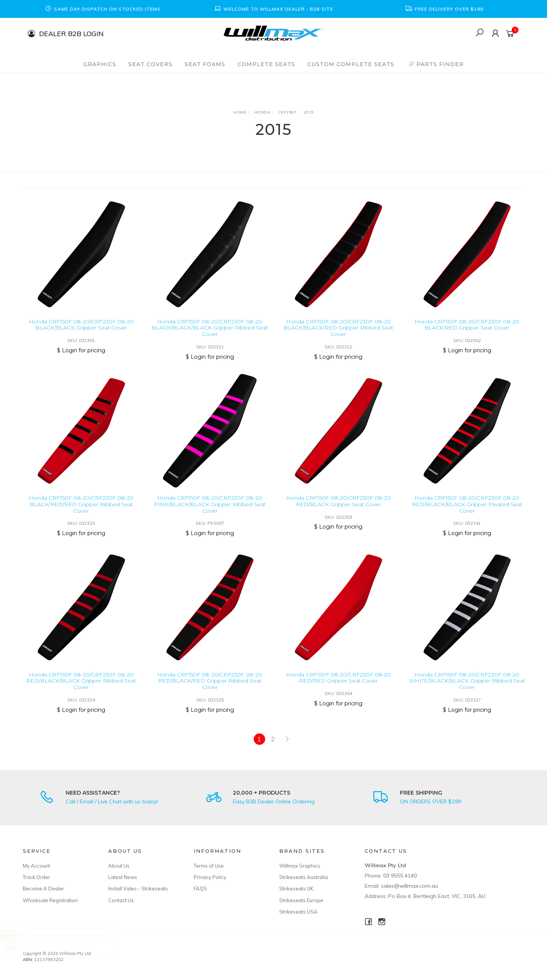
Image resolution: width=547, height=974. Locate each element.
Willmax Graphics (299, 866)
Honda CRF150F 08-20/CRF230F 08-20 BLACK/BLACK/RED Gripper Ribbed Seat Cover (338, 328)
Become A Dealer (43, 888)
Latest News (122, 877)
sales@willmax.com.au (409, 885)
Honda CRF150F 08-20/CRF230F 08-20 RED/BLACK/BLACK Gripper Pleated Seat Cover (467, 512)
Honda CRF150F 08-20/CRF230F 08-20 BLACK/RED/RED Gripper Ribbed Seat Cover (81, 512)
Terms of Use (209, 866)
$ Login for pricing (81, 350)
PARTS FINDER (436, 64)
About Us (119, 866)
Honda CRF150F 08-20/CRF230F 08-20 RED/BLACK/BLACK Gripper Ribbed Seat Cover (81, 689)
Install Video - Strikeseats (138, 888)
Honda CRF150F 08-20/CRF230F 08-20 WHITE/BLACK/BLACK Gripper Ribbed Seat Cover (467, 689)
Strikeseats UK (296, 888)
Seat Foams (205, 64)
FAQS (200, 888)
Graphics (99, 64)
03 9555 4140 (400, 875)
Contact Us (121, 900)
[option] (102, 9)
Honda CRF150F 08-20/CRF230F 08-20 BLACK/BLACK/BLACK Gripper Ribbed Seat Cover (210, 328)
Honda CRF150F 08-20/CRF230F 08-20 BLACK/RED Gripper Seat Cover (466, 324)
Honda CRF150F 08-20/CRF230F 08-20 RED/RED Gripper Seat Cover (338, 685)
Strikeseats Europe (301, 900)
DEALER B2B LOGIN (71, 33)
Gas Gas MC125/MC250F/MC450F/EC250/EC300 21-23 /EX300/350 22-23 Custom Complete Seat (71, 939)
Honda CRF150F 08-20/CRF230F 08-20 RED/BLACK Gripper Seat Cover (338, 509)
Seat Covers (150, 64)
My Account (36, 866)
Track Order (36, 877)
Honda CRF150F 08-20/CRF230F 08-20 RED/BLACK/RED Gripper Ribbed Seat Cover (209, 689)
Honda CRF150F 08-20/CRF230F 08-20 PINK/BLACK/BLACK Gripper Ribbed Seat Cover (210, 512)
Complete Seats (266, 64)
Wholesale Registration (50, 900)
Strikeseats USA (298, 912)
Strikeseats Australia (303, 877)
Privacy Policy (210, 877)
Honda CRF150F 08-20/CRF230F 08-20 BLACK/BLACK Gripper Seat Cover (81, 324)
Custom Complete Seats (350, 64)
